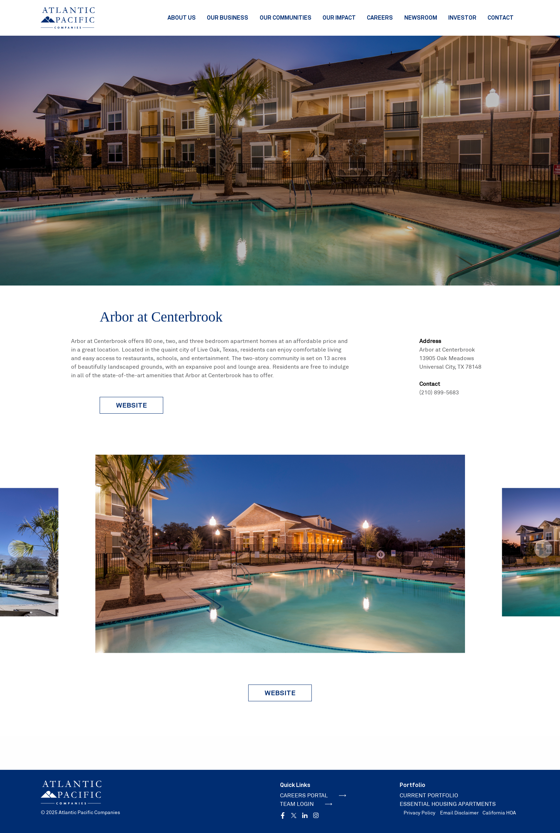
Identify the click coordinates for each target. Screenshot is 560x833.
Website (280, 692)
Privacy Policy (419, 812)
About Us (182, 17)
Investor (462, 17)
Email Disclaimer (459, 812)
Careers (380, 17)
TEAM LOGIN (306, 804)
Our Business (227, 17)
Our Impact (339, 17)
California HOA (499, 812)
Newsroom (420, 17)
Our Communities (285, 17)
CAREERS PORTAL (313, 795)
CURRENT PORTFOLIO (429, 795)
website (131, 405)
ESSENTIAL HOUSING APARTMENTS (448, 804)
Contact (501, 17)
